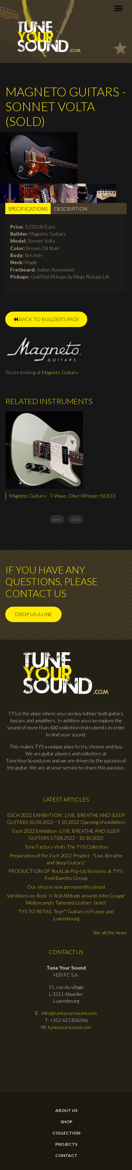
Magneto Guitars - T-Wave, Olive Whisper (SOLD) (63, 496)
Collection (66, 1133)
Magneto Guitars (60, 372)
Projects (66, 1144)
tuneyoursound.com (69, 1027)
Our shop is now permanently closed (66, 887)
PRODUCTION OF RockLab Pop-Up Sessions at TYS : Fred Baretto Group (66, 874)
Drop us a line (33, 614)
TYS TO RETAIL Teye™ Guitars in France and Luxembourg (66, 914)
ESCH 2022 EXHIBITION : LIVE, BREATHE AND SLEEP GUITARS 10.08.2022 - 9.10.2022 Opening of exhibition (66, 818)
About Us (66, 1110)
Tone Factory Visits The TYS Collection (66, 847)
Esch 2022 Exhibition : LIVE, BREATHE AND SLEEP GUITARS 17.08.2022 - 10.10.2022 (66, 834)
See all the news (110, 932)
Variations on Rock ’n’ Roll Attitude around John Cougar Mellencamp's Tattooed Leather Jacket (66, 899)
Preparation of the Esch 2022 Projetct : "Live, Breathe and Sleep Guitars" (66, 858)
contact (66, 1155)
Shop (67, 1122)
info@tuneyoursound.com (69, 1013)
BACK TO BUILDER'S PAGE (46, 319)
